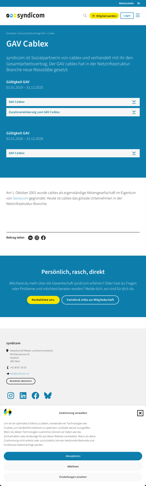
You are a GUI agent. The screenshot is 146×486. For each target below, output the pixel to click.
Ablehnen (73, 467)
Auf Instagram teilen (37, 238)
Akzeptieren (73, 456)
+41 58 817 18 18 (18, 367)
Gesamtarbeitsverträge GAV (31, 33)
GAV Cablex (17, 102)
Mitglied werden (106, 16)
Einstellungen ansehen (73, 477)
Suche (85, 15)
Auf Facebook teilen (43, 238)
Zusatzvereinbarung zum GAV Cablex (34, 112)
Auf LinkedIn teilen (30, 238)
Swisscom (20, 198)
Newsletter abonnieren (21, 381)
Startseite (11, 33)
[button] (140, 413)
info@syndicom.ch (19, 373)
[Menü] (138, 15)
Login (127, 16)
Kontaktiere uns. (43, 300)
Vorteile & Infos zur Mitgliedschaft (90, 300)
